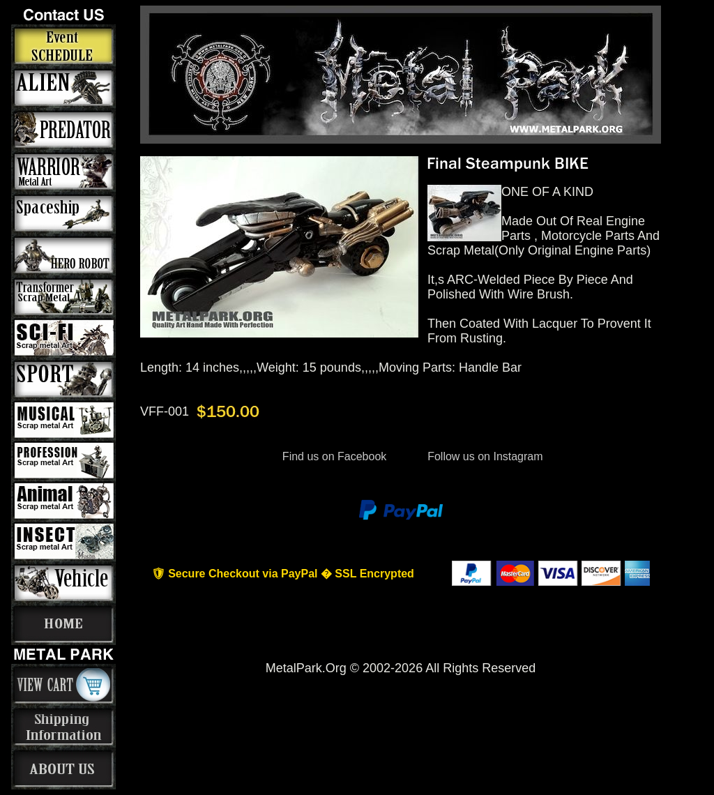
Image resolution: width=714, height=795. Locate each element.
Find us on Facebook (334, 456)
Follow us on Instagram (484, 456)
